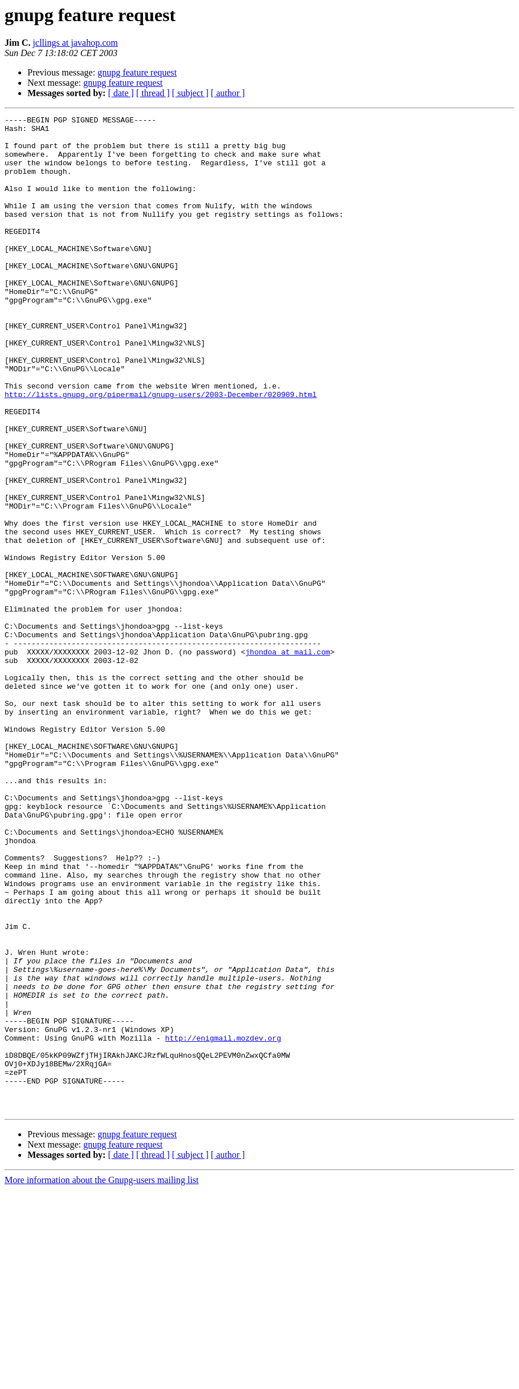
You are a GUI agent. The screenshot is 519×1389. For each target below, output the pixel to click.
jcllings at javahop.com (75, 42)
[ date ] (121, 93)
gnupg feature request (137, 72)
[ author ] (228, 93)
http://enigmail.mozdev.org (223, 1223)
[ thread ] (153, 93)
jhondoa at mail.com (287, 760)
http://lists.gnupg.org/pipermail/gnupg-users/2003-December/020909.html (161, 451)
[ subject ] (190, 93)
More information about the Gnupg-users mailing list (102, 1379)
